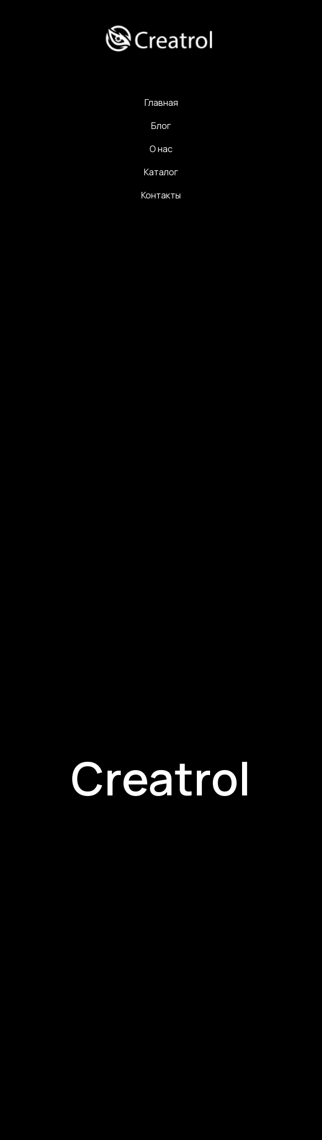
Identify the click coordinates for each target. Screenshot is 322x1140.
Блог (161, 126)
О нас (161, 149)
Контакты (161, 195)
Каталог (161, 172)
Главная (161, 102)
